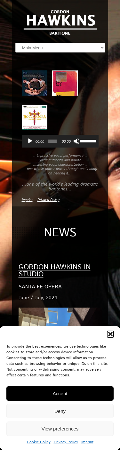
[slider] (52, 141)
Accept (60, 393)
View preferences (60, 428)
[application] (60, 141)
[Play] (30, 141)
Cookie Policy (39, 442)
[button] (110, 334)
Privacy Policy (66, 442)
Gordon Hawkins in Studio (55, 270)
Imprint (87, 442)
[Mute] (76, 141)
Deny (60, 411)
